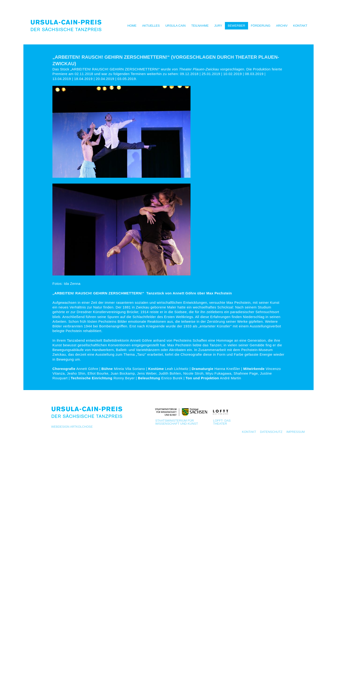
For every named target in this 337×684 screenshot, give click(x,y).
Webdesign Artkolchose (72, 426)
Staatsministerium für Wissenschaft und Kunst (176, 422)
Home (131, 25)
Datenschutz (271, 431)
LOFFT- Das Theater (222, 422)
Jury (218, 25)
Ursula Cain (175, 25)
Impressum (295, 431)
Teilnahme (200, 25)
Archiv (281, 25)
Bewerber (236, 25)
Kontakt (300, 25)
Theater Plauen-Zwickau (199, 69)
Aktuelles (151, 25)
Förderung (261, 25)
